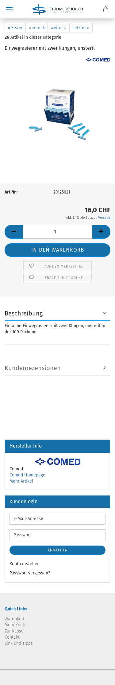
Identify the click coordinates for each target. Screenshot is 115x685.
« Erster (15, 27)
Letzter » (81, 27)
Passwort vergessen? (30, 573)
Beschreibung (24, 313)
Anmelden (58, 550)
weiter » (59, 27)
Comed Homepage (27, 475)
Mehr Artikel (21, 481)
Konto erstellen (25, 563)
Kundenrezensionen (33, 368)
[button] (14, 232)
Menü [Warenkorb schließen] (9, 9)
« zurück (37, 27)
